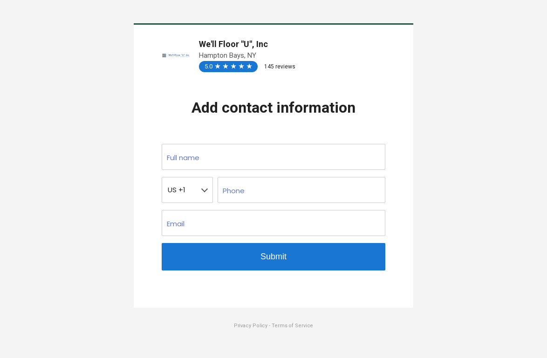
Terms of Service (292, 326)
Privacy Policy (251, 326)
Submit (273, 256)
